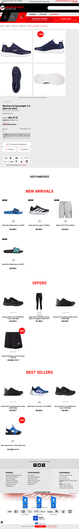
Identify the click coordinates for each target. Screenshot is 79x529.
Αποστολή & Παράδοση (12, 477)
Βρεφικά (33, 14)
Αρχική (2, 26)
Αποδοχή (40, 526)
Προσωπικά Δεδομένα (33, 477)
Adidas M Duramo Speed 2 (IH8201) (39, 225)
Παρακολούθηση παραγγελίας (14, 475)
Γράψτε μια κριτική (7, 113)
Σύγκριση (11, 149)
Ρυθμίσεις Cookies (52, 526)
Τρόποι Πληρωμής (10, 479)
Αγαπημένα (25, 149)
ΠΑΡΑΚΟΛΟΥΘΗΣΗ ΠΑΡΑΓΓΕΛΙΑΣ (40, 1)
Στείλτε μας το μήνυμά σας (66, 488)
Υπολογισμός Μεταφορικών (18, 144)
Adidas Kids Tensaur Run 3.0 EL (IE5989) (39, 406)
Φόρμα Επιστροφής (11, 484)
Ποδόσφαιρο (54, 14)
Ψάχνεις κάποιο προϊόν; (34, 480)
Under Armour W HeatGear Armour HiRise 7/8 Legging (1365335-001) (39, 317)
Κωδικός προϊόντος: (7, 110)
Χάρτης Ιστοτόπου (32, 482)
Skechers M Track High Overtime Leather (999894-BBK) (65, 317)
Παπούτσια (15, 26)
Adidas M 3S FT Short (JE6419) (65, 225)
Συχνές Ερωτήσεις (33, 479)
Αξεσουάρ (42, 14)
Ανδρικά (8, 26)
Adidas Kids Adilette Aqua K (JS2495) (13, 225)
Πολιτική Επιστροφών (13, 165)
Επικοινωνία (31, 484)
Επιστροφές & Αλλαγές (12, 482)
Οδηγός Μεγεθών (25, 129)
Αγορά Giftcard (10, 486)
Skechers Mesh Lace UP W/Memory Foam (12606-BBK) (13, 317)
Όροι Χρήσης (23, 165)
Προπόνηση (22, 26)
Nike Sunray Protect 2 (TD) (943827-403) (13, 445)
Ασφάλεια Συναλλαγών (12, 480)
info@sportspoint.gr (67, 486)
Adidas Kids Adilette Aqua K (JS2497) (13, 264)
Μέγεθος (4, 129)
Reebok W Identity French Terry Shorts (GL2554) (13, 356)
